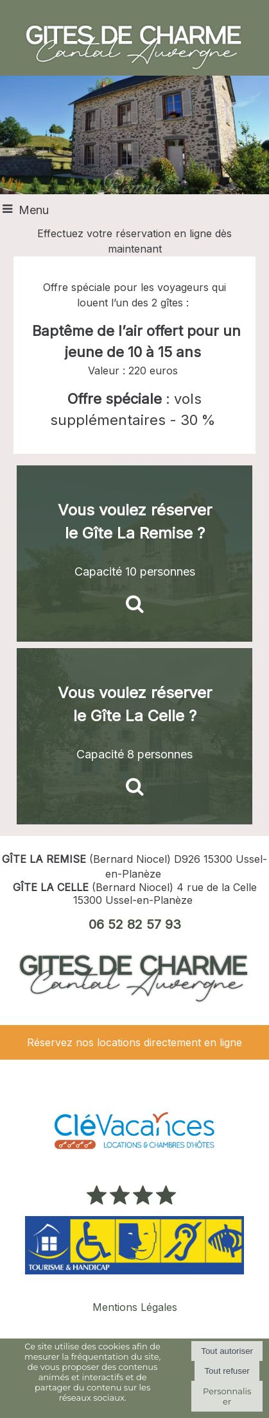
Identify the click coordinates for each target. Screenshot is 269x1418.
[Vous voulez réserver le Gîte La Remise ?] (134, 553)
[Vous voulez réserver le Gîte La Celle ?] (134, 736)
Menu (34, 210)
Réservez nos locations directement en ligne (134, 1042)
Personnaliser (227, 1396)
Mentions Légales (134, 1307)
